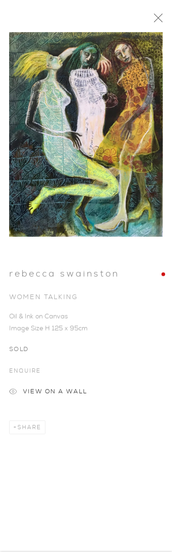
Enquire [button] (24, 373)
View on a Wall (48, 394)
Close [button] (156, 21)
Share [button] (29, 429)
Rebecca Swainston (64, 275)
